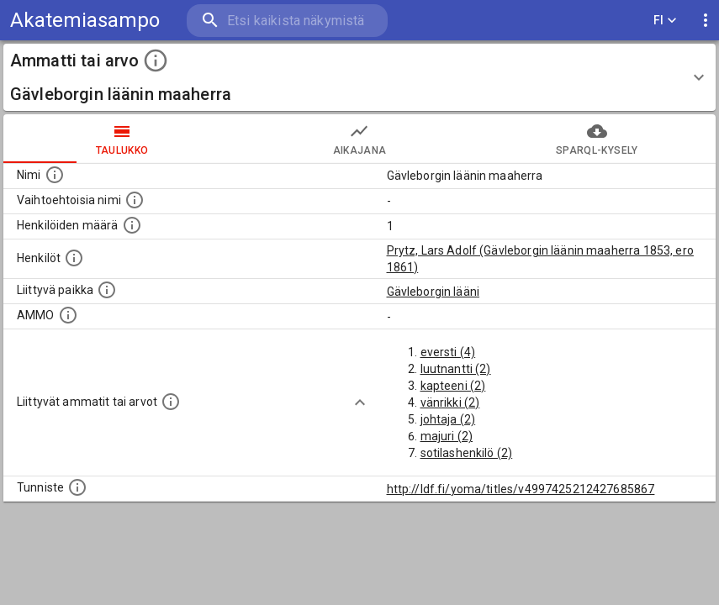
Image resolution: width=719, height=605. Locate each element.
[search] (287, 20)
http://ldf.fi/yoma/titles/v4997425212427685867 (521, 489)
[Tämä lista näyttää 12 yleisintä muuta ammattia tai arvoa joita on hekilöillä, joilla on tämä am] (170, 401)
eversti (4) (448, 352)
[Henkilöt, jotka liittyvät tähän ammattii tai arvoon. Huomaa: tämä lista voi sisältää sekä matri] (74, 258)
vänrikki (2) (450, 402)
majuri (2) (446, 436)
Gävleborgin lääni (433, 291)
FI (665, 20)
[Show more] (359, 402)
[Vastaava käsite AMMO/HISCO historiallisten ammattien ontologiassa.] (68, 315)
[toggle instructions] (155, 60)
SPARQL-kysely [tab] (597, 138)
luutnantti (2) (455, 369)
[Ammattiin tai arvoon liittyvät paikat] (106, 289)
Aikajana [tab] (359, 138)
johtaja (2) (448, 419)
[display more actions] (705, 20)
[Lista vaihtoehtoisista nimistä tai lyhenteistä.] (134, 200)
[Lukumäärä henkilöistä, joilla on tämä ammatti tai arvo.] (132, 225)
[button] (359, 77)
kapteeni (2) (453, 385)
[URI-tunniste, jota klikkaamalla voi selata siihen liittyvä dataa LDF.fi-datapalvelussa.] (77, 487)
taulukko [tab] (122, 138)
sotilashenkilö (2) (466, 453)
